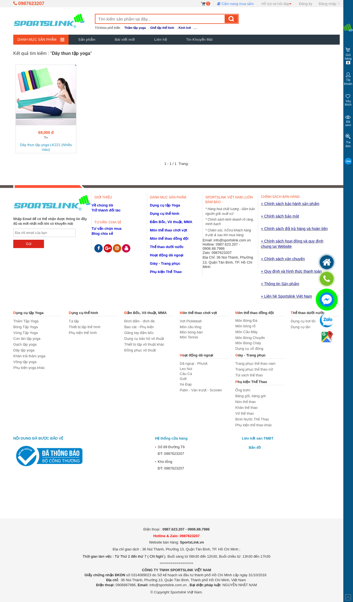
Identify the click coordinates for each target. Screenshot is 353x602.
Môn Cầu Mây (246, 332)
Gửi (28, 244)
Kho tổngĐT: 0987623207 (169, 464)
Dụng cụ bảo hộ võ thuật (144, 338)
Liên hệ (160, 39)
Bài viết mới (125, 39)
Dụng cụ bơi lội (303, 321)
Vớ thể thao (244, 413)
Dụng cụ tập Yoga (165, 205)
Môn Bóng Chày (248, 343)
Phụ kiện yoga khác (29, 368)
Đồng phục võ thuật (140, 350)
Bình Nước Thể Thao (252, 419)
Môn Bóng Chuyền (250, 338)
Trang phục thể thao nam (255, 363)
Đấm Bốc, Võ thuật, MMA (171, 222)
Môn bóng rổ (245, 326)
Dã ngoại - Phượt (193, 363)
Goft (183, 379)
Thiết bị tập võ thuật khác (144, 344)
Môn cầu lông (190, 327)
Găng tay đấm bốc (139, 333)
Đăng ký (305, 4)
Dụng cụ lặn (300, 327)
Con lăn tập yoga (26, 338)
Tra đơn (348, 141)
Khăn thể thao (246, 407)
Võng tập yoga (25, 362)
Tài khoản (348, 78)
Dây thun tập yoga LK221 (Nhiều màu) (46, 147)
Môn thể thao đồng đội (169, 238)
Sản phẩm (86, 39)
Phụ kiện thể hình (83, 333)
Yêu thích (348, 99)
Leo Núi (186, 369)
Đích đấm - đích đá (139, 321)
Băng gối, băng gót (250, 396)
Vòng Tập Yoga (25, 333)
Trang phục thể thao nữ (254, 369)
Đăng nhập (327, 4)
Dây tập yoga (23, 350)
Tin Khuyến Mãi (199, 39)
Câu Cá (186, 374)
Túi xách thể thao (249, 375)
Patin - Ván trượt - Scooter (201, 390)
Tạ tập (74, 321)
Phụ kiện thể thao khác (253, 425)
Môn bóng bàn (191, 332)
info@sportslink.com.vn (232, 240)
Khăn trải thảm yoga (29, 356)
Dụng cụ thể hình (164, 213)
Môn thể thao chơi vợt (168, 230)
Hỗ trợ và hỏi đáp (276, 4)
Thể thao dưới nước (167, 247)
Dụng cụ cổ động (249, 348)
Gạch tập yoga (25, 344)
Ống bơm (242, 390)
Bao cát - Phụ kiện (139, 327)
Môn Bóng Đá (246, 320)
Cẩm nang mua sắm (235, 4)
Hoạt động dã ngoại (166, 255)
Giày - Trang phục (165, 263)
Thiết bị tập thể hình (84, 327)
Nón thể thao (245, 402)
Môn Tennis (189, 337)
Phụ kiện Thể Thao (166, 272)
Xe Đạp (186, 384)
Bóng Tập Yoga (25, 327)
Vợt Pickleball (191, 321)
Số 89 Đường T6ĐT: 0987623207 (170, 449)
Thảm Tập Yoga (25, 321)
